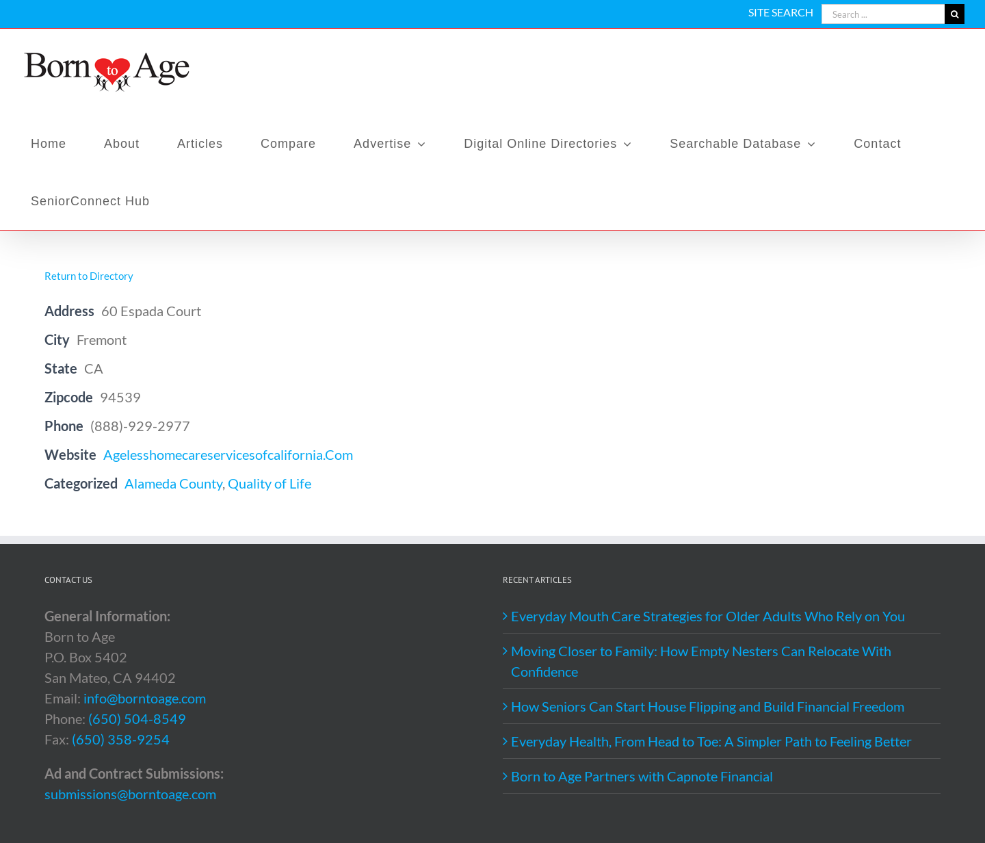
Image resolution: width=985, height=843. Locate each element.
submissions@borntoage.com (130, 794)
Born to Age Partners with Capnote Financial (642, 776)
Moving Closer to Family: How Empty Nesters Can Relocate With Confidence (701, 661)
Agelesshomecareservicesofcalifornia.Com (228, 454)
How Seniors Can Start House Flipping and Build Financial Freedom (707, 706)
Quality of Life (269, 483)
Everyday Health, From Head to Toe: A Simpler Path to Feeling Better (711, 741)
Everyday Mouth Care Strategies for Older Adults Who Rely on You (708, 616)
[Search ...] (883, 14)
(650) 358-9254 (121, 739)
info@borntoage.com (144, 698)
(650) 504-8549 (137, 718)
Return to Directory (88, 276)
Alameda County (173, 483)
